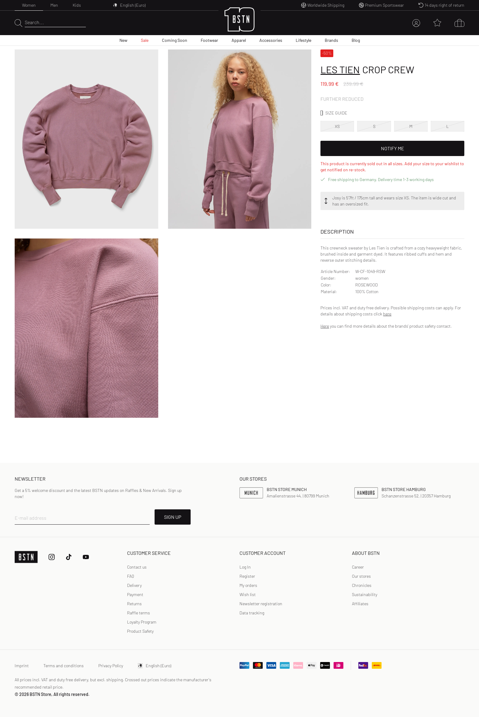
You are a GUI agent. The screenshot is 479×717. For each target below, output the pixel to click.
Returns (134, 603)
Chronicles (361, 585)
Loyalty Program (141, 621)
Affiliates (360, 603)
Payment (135, 594)
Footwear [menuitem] (209, 40)
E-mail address (30, 518)
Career (358, 567)
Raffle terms (138, 612)
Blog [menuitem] (356, 40)
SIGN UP (172, 517)
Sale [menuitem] (144, 40)
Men (54, 5)
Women (29, 5)
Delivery (134, 585)
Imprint (22, 665)
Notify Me (392, 148)
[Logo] (239, 23)
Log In (245, 567)
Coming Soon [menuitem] (174, 40)
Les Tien (340, 69)
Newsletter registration (261, 603)
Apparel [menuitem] (239, 40)
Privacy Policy (110, 665)
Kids (77, 5)
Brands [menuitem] (331, 40)
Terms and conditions (63, 665)
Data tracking (252, 612)
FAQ (130, 576)
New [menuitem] (123, 40)
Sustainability (364, 594)
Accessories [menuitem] (270, 40)
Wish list (248, 594)
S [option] (374, 126)
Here (324, 326)
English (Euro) (154, 665)
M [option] (410, 126)
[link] (245, 567)
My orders (248, 585)
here (387, 313)
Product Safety (140, 631)
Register (247, 576)
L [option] (447, 126)
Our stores (361, 576)
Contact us (137, 567)
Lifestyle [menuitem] (303, 40)
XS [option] (337, 126)
